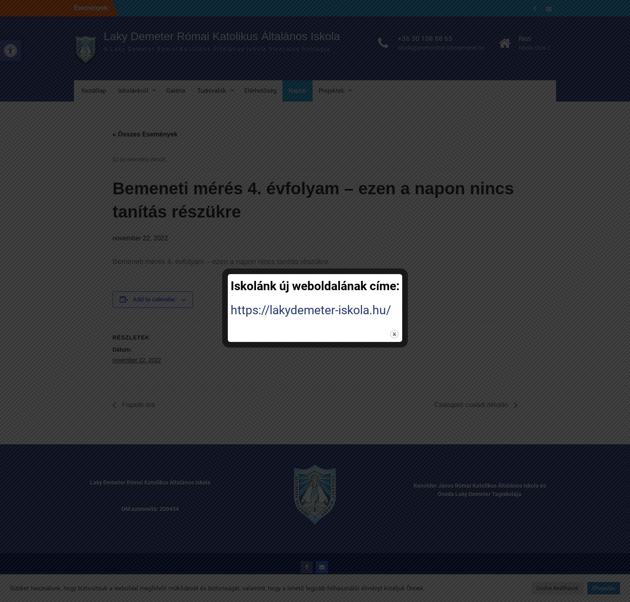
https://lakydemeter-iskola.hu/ (311, 310)
